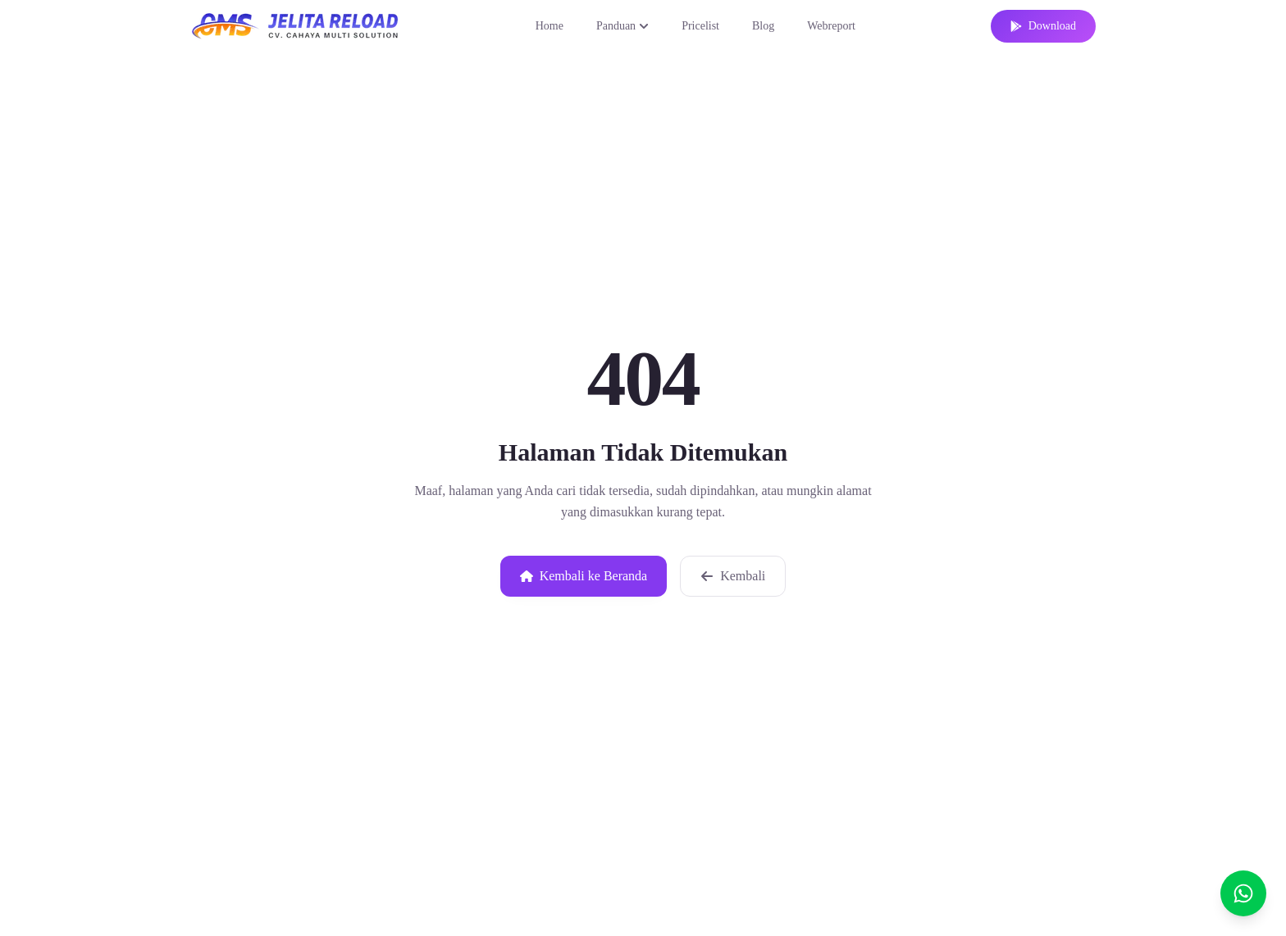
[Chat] (1243, 893)
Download (1043, 26)
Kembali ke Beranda (584, 576)
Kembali (732, 576)
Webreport (831, 26)
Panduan (622, 26)
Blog (763, 26)
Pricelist (700, 26)
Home (549, 26)
